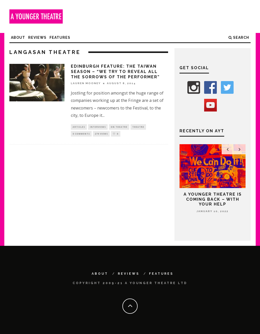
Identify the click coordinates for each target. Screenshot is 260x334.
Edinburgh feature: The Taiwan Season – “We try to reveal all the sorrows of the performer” (115, 71)
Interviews (98, 127)
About (18, 37)
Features (60, 37)
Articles (79, 127)
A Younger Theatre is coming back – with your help (213, 199)
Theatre (138, 127)
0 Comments (81, 134)
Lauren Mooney (86, 83)
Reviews (37, 37)
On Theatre (119, 127)
